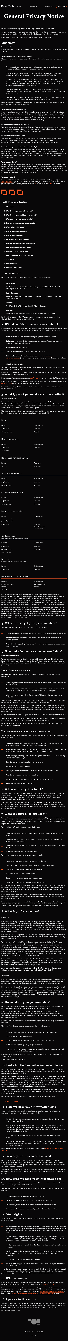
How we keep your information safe (18, 247)
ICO (35, 184)
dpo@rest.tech (6, 383)
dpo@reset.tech (6, 182)
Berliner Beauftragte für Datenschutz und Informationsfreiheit (32, 1294)
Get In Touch (61, 6)
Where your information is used (17, 251)
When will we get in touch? (15, 227)
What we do (33, 6)
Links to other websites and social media (20, 243)
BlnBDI (50, 184)
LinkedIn (8, 1101)
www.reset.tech (46, 356)
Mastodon (17, 1101)
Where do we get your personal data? (19, 219)
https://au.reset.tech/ (13, 358)
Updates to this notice (14, 267)
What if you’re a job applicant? (16, 231)
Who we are (49, 6)
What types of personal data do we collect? (21, 215)
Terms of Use (34, 1335)
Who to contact (11, 263)
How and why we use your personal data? (21, 223)
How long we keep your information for (19, 255)
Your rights (10, 259)
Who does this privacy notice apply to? (19, 211)
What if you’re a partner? (15, 235)
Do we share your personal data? (17, 239)
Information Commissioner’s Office (52, 1292)
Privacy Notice (40, 1331)
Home (19, 6)
